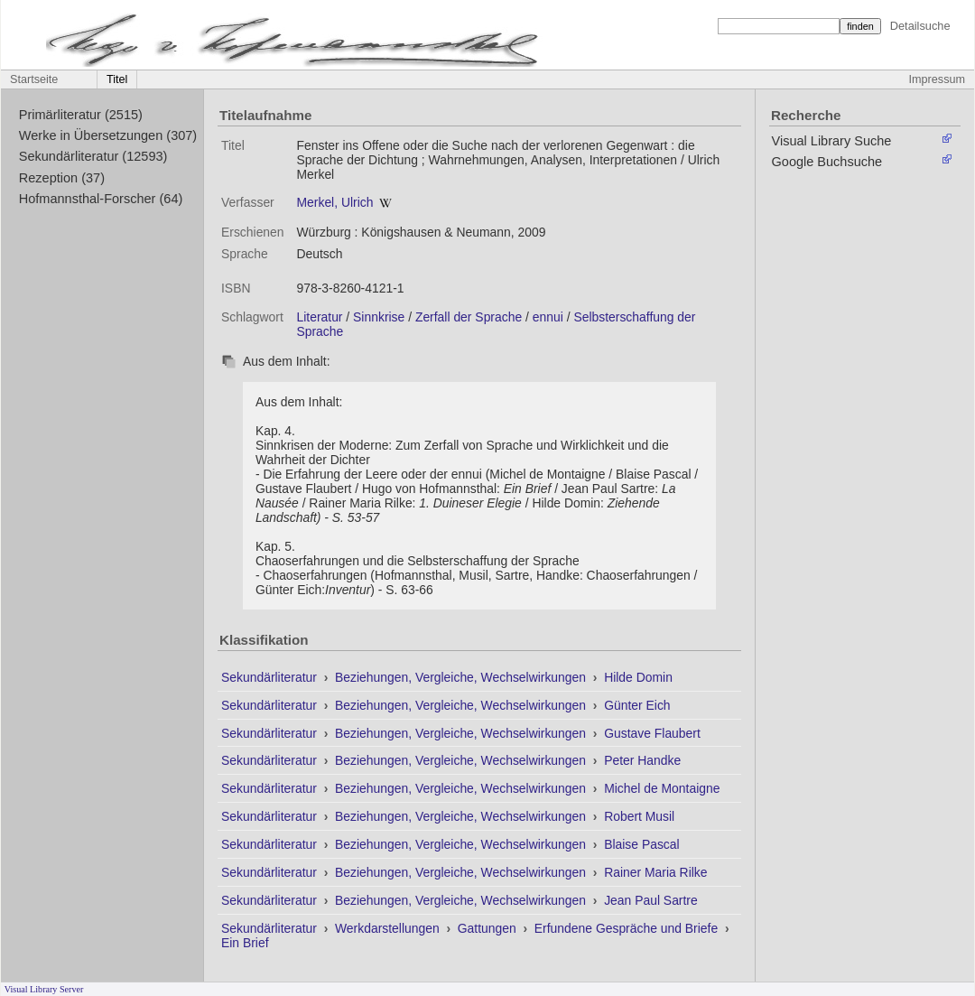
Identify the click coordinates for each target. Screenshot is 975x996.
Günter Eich (637, 705)
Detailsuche (920, 26)
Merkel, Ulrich (334, 202)
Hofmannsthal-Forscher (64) (101, 198)
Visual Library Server (44, 989)
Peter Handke (642, 760)
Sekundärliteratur (270, 677)
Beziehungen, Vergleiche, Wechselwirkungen (462, 677)
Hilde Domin (638, 677)
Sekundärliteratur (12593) (93, 156)
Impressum (937, 79)
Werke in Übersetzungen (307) (108, 135)
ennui (548, 317)
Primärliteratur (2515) (81, 114)
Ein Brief (245, 942)
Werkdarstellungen (389, 928)
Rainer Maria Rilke (655, 872)
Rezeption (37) (62, 178)
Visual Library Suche (832, 141)
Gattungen (489, 928)
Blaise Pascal (641, 844)
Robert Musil (639, 816)
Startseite (34, 79)
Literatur (319, 317)
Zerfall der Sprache (468, 317)
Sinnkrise (378, 317)
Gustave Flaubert (652, 733)
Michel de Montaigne (662, 788)
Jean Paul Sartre (651, 900)
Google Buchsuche (827, 161)
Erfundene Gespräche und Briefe (627, 928)
